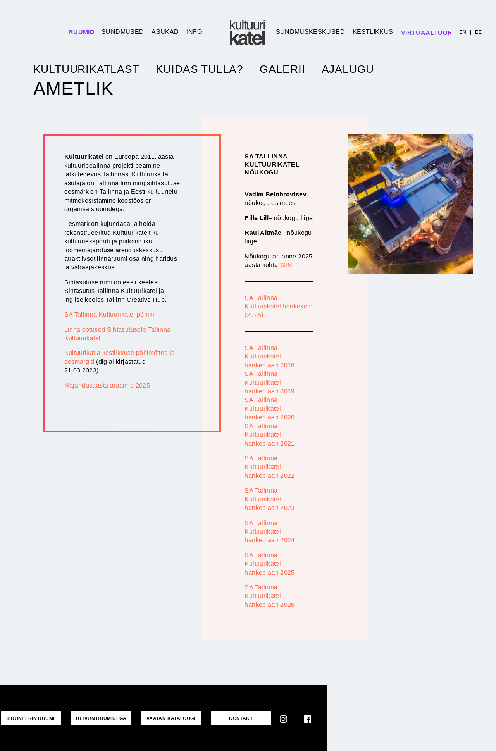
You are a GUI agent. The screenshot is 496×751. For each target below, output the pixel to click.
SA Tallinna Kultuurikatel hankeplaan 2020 (269, 408)
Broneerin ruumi (30, 718)
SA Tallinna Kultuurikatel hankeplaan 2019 (269, 382)
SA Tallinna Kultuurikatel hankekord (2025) (279, 307)
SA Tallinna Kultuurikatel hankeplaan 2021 (269, 435)
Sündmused (123, 31)
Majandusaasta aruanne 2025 (107, 385)
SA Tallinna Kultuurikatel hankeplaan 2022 (269, 467)
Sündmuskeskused (310, 31)
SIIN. (287, 265)
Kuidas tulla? (199, 69)
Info (194, 31)
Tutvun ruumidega (97, 718)
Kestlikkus (373, 31)
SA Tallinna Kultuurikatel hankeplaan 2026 (269, 596)
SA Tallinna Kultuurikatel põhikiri (111, 314)
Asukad (165, 31)
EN (462, 32)
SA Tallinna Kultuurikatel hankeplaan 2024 (269, 532)
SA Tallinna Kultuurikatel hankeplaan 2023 (269, 499)
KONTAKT (234, 718)
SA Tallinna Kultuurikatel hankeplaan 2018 (269, 356)
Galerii (282, 69)
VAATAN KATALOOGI (166, 718)
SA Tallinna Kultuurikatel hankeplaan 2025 (269, 564)
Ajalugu (348, 69)
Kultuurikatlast (86, 69)
